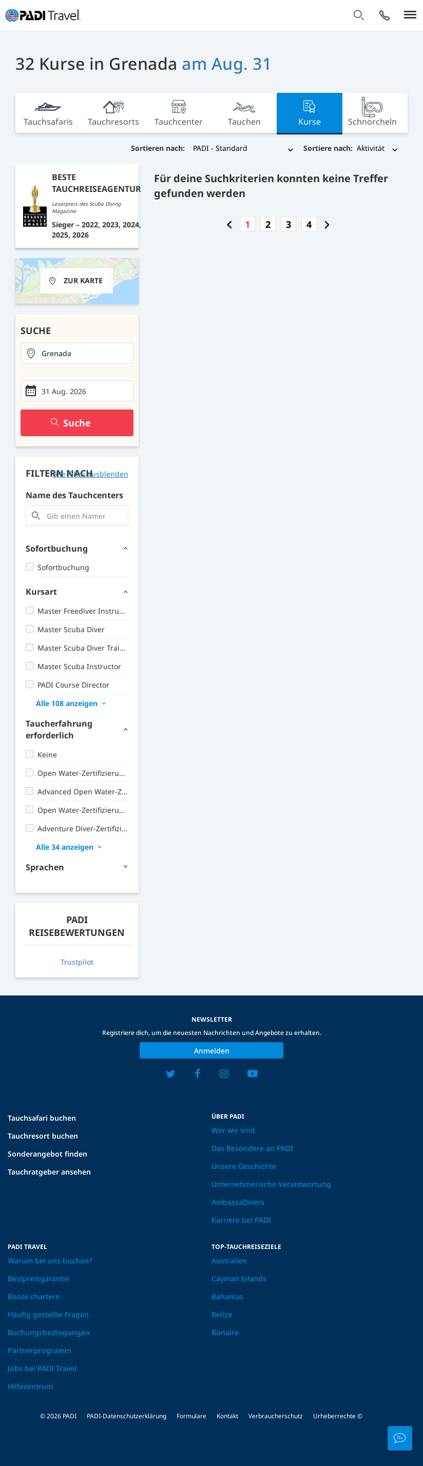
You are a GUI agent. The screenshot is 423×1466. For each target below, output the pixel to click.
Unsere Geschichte (244, 1166)
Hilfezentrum (30, 1386)
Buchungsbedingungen (49, 1332)
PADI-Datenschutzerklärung (126, 1416)
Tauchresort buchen (43, 1136)
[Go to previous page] (229, 224)
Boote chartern (34, 1296)
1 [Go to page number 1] (247, 224)
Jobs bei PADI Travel (42, 1368)
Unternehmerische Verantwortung (271, 1184)
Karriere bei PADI (241, 1220)
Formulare (191, 1416)
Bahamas (227, 1296)
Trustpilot (77, 962)
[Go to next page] (327, 224)
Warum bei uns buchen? (50, 1260)
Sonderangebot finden (47, 1154)
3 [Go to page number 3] (288, 224)
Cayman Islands (239, 1278)
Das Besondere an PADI (252, 1148)
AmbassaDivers (238, 1202)
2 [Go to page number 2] (268, 224)
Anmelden (211, 1050)
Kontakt (227, 1416)
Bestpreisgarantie (38, 1278)
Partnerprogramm (39, 1350)
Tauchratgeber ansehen (49, 1172)
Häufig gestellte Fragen (48, 1314)
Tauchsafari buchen (42, 1118)
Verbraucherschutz (275, 1416)
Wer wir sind (233, 1130)
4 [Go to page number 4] (309, 224)
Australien (229, 1260)
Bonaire (225, 1332)
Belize (222, 1314)
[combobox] (77, 353)
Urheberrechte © (337, 1416)
